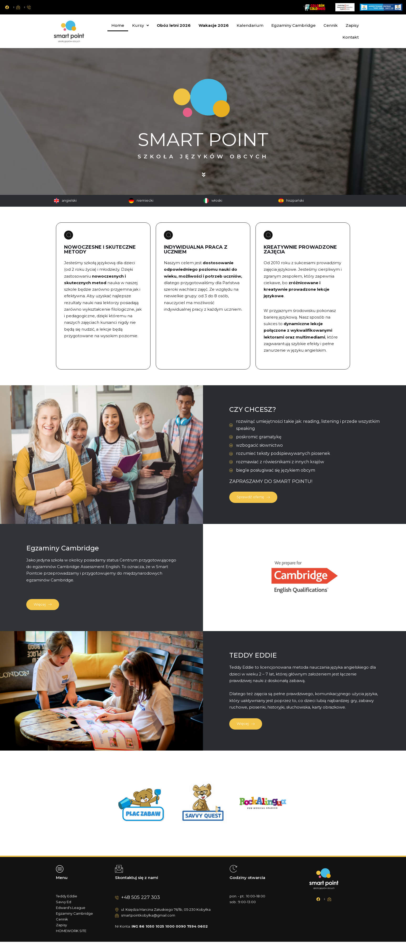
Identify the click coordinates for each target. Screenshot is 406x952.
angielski (69, 200)
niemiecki (145, 200)
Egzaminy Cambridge (293, 25)
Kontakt (350, 37)
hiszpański (295, 200)
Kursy (140, 25)
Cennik (331, 25)
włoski (216, 200)
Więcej (46, 610)
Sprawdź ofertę (257, 501)
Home (117, 25)
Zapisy (352, 25)
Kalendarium (250, 25)
